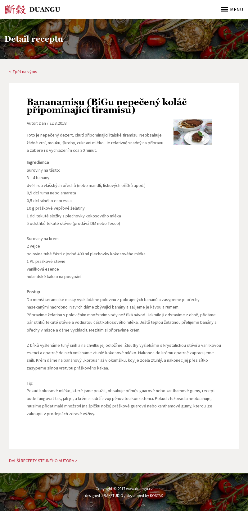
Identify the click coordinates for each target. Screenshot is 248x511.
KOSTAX (156, 495)
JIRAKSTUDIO (112, 495)
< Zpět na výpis (23, 71)
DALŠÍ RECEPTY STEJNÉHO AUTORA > (43, 460)
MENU (236, 9)
